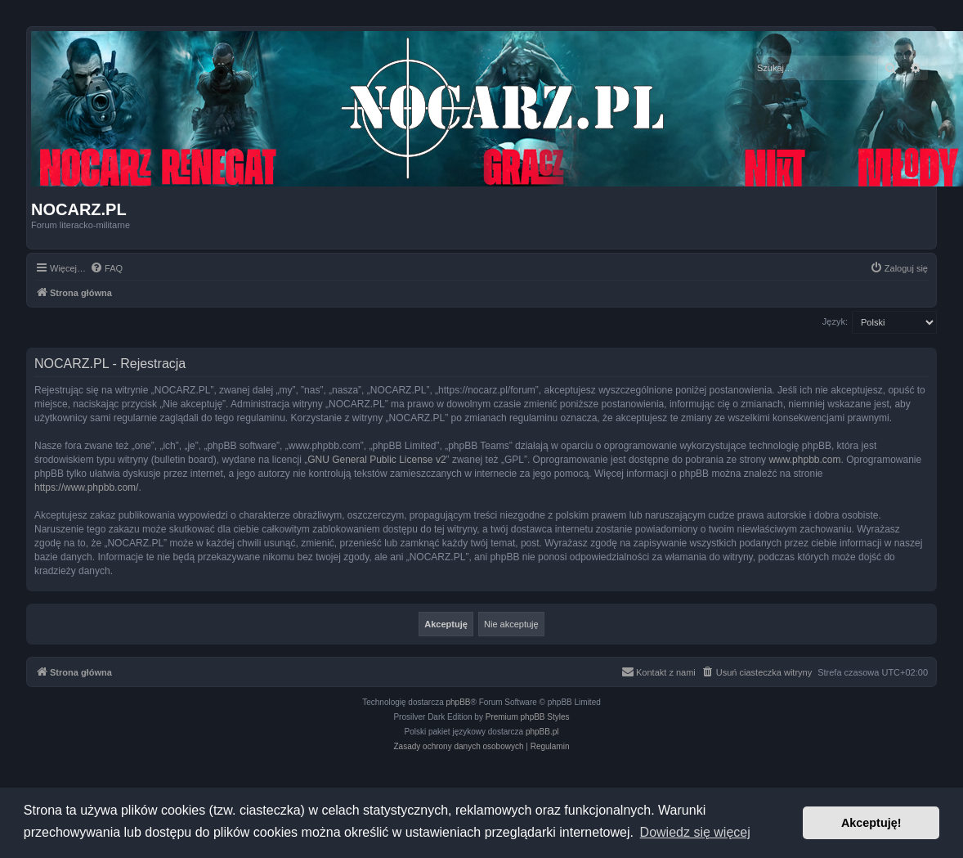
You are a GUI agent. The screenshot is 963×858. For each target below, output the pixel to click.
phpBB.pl (542, 731)
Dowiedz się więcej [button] (695, 832)
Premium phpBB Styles (528, 716)
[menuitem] (106, 268)
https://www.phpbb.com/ (86, 487)
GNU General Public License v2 (376, 459)
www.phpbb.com (804, 459)
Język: (835, 321)
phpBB (458, 702)
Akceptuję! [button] (871, 822)
